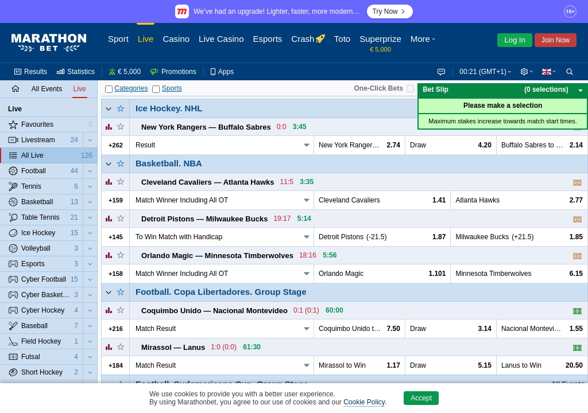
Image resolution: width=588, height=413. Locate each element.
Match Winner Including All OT (182, 200)
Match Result (156, 329)
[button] (424, 43)
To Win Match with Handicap (179, 237)
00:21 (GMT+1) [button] (480, 72)
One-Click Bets (378, 88)
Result (145, 145)
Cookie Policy (364, 402)
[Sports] (156, 89)
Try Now (390, 11)
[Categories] (109, 89)
